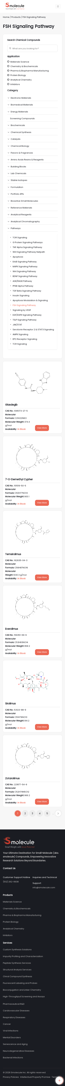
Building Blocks (18, 166)
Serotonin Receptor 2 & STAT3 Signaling (32, 329)
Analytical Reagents (21, 214)
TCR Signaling (18, 344)
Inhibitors (13, 84)
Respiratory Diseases (14, 1017)
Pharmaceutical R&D (13, 1004)
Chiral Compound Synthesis (17, 976)
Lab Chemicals (18, 173)
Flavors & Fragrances (22, 152)
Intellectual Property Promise (35, 1077)
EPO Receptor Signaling (23, 339)
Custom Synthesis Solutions (17, 949)
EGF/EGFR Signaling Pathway (26, 315)
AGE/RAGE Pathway (21, 281)
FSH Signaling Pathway (34, 17)
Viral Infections (10, 1030)
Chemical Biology (20, 146)
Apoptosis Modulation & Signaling (29, 300)
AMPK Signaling (19, 334)
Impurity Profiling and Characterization (23, 956)
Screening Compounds (22, 118)
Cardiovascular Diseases (16, 1010)
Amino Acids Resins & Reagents (27, 159)
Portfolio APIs (17, 194)
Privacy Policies (11, 1077)
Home (6, 17)
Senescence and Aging (15, 1044)
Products (16, 17)
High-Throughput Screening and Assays (24, 996)
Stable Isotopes (19, 180)
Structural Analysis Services (17, 969)
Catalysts (15, 139)
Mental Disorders (12, 1037)
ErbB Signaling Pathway (23, 261)
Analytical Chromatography (25, 221)
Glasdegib (11, 404)
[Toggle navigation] (58, 6)
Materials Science (18, 61)
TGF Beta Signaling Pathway (25, 290)
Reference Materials (21, 207)
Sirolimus (10, 703)
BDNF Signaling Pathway (23, 276)
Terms (55, 1077)
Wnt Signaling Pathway (23, 271)
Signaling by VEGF (20, 310)
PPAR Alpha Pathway (21, 286)
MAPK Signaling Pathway (24, 266)
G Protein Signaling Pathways (26, 242)
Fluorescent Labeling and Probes (20, 983)
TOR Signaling (18, 237)
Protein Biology (16, 75)
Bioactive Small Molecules (24, 201)
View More (42, 428)
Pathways (16, 228)
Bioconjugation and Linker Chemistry (22, 989)
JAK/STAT (16, 324)
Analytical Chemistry (19, 79)
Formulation (17, 187)
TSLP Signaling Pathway (23, 319)
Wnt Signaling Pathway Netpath (27, 252)
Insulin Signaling (20, 295)
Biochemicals (18, 125)
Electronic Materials (21, 98)
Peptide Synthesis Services (17, 963)
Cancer (7, 1024)
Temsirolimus (13, 554)
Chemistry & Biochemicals (22, 66)
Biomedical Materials (22, 104)
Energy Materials (19, 111)
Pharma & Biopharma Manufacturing (28, 70)
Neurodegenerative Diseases (18, 1051)
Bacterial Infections (13, 1057)
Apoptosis (16, 256)
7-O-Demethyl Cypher (19, 479)
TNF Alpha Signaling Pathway (26, 247)
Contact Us (9, 868)
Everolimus (11, 629)
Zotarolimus (12, 778)
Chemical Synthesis (21, 132)
